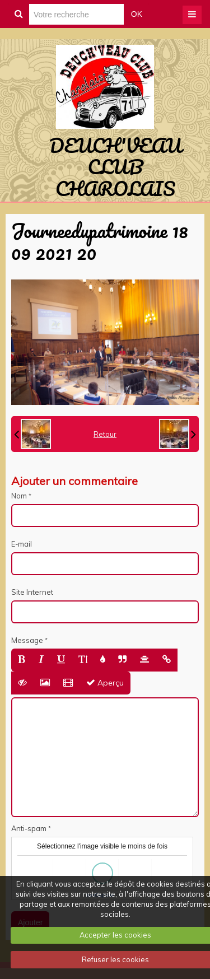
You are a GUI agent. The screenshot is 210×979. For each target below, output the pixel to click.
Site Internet (32, 592)
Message (27, 640)
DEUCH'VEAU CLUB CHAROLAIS (115, 166)
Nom (19, 495)
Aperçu (105, 683)
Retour (105, 434)
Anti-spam (28, 828)
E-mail (21, 543)
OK (136, 14)
